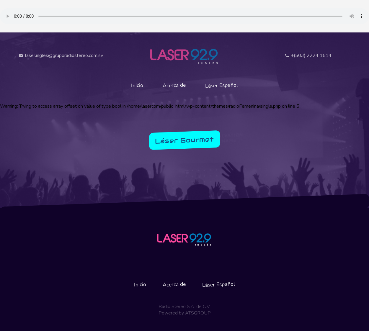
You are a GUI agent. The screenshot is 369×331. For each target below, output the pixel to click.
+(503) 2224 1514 (308, 55)
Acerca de (174, 85)
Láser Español (221, 85)
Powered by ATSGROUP (185, 313)
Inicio (137, 85)
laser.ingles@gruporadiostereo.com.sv (61, 55)
